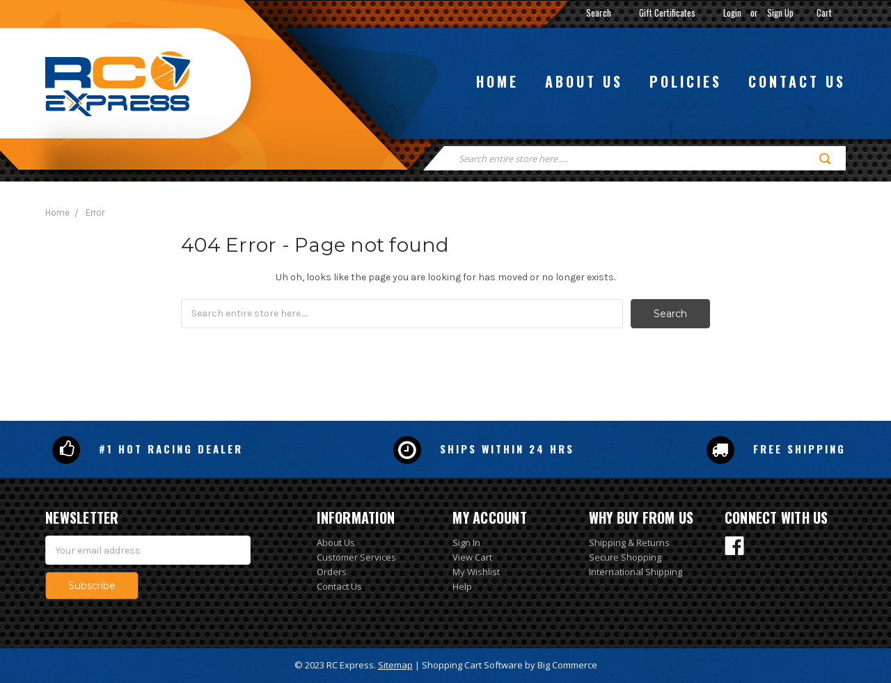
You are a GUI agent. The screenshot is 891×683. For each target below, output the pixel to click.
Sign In (466, 542)
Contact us (797, 81)
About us (584, 81)
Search (598, 12)
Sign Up (780, 12)
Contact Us (339, 586)
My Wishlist (476, 571)
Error (95, 212)
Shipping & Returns (629, 542)
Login (732, 12)
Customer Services (356, 557)
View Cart (472, 557)
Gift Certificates (667, 12)
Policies (685, 81)
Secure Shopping (625, 557)
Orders (332, 571)
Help (462, 586)
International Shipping (635, 571)
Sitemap (395, 665)
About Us (336, 542)
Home (497, 81)
